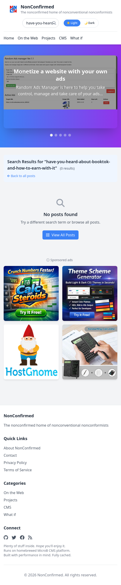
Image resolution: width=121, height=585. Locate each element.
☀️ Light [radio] (72, 23)
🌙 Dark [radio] (89, 23)
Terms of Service (18, 469)
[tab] (51, 135)
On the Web (28, 38)
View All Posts (60, 234)
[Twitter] (14, 537)
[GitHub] (6, 537)
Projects (48, 38)
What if (76, 38)
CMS (62, 38)
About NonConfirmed (22, 448)
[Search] (54, 23)
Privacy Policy (15, 462)
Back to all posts (21, 176)
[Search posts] (40, 23)
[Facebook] (22, 537)
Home (9, 38)
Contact (10, 455)
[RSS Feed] (30, 537)
